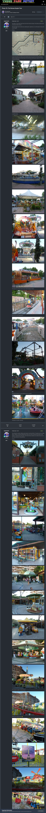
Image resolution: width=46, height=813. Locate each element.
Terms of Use (4, 811)
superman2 (8, 11)
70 (7, 30)
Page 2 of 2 (13, 16)
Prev (4, 16)
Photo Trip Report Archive (14, 12)
